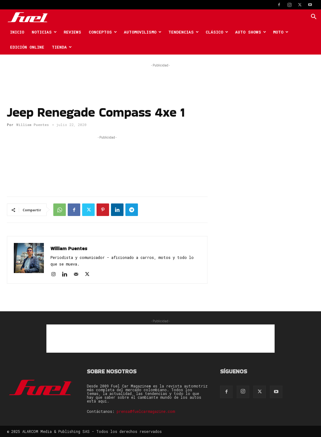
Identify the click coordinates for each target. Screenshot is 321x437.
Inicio (17, 32)
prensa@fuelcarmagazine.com (146, 411)
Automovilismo (142, 32)
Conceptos (103, 32)
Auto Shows (250, 32)
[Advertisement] (160, 78)
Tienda (62, 47)
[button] (313, 17)
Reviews (72, 32)
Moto (280, 32)
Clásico (217, 32)
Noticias (44, 32)
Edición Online (27, 47)
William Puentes (32, 124)
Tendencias (183, 32)
